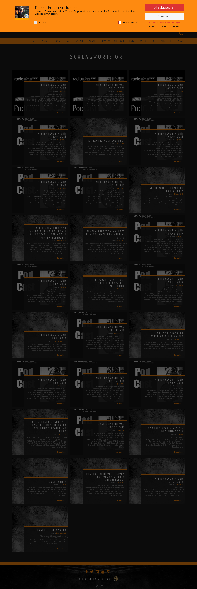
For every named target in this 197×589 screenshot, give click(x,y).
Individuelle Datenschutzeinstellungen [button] (164, 22)
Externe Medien (128, 21)
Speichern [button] (164, 16)
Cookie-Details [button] (154, 26)
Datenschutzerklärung (170, 26)
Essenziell (41, 21)
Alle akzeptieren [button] (164, 7)
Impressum (164, 28)
